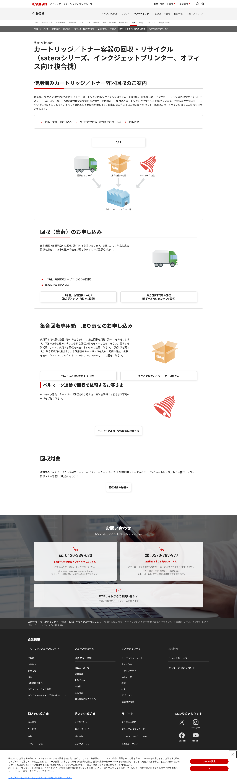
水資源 (113, 28)
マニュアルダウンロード (133, 728)
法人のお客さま (85, 714)
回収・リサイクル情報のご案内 (132, 28)
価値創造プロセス (76, 22)
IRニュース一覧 (82, 667)
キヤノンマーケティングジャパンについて (47, 697)
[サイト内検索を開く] (197, 4)
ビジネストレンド (83, 743)
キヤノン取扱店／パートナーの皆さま (158, 376)
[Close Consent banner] (232, 754)
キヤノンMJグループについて (116, 13)
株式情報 (79, 692)
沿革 (30, 676)
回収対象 (134, 122)
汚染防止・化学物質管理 (84, 28)
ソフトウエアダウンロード (134, 736)
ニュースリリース (195, 13)
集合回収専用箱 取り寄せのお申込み (100, 122)
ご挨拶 (31, 658)
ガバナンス (150, 22)
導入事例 (79, 736)
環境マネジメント (41, 28)
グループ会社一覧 (84, 648)
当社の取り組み (35, 682)
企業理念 (32, 664)
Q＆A (118, 142)
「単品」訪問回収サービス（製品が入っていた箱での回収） (78, 296)
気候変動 (56, 28)
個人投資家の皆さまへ (85, 698)
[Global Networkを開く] (203, 4)
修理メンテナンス (130, 743)
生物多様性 (102, 28)
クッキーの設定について (181, 668)
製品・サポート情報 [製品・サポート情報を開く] (163, 3)
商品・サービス (82, 728)
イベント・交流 (35, 743)
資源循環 (66, 28)
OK (209, 768)
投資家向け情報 (162, 13)
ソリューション (82, 721)
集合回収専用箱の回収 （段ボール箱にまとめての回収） (159, 296)
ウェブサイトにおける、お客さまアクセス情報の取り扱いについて (40, 777)
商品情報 (32, 721)
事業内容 (32, 670)
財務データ (80, 680)
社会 (141, 22)
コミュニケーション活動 (39, 689)
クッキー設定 (209, 761)
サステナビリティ (142, 13)
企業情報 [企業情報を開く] (183, 3)
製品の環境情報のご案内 (158, 28)
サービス (32, 728)
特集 (30, 736)
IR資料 (78, 686)
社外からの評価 (109, 22)
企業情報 (38, 13)
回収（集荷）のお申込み (58, 122)
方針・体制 (60, 22)
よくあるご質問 (129, 721)
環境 (133, 22)
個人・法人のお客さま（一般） (78, 376)
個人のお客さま (38, 714)
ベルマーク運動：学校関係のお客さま (118, 430)
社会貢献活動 (164, 22)
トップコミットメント (43, 22)
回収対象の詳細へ (118, 487)
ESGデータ (123, 22)
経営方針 (79, 674)
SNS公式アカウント (188, 713)
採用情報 (178, 13)
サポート (128, 714)
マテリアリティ (93, 22)
